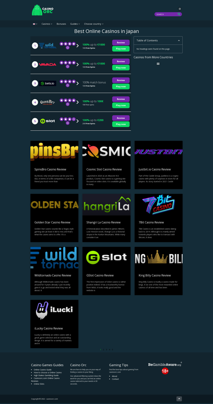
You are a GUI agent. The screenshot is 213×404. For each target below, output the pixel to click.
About (114, 377)
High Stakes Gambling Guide (46, 376)
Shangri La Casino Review (103, 223)
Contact (115, 380)
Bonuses (61, 24)
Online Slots (39, 384)
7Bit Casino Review (151, 223)
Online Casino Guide (42, 370)
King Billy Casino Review (155, 276)
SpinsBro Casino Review (50, 170)
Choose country (92, 24)
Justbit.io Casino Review (155, 170)
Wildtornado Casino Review (53, 276)
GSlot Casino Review (100, 276)
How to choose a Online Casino (48, 373)
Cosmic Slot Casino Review (104, 170)
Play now (121, 49)
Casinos (46, 24)
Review (121, 43)
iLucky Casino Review (49, 329)
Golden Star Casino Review (52, 223)
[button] (179, 41)
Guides (74, 24)
